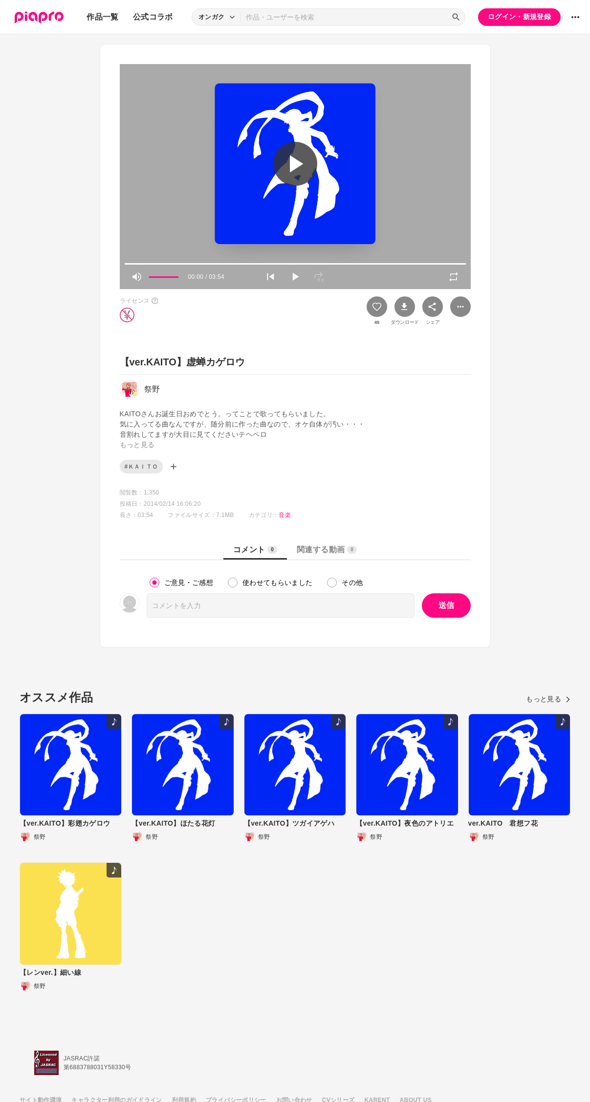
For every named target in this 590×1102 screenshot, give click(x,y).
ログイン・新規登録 (519, 17)
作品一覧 (102, 17)
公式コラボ (153, 17)
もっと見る (548, 699)
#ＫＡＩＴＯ (141, 466)
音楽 (285, 515)
